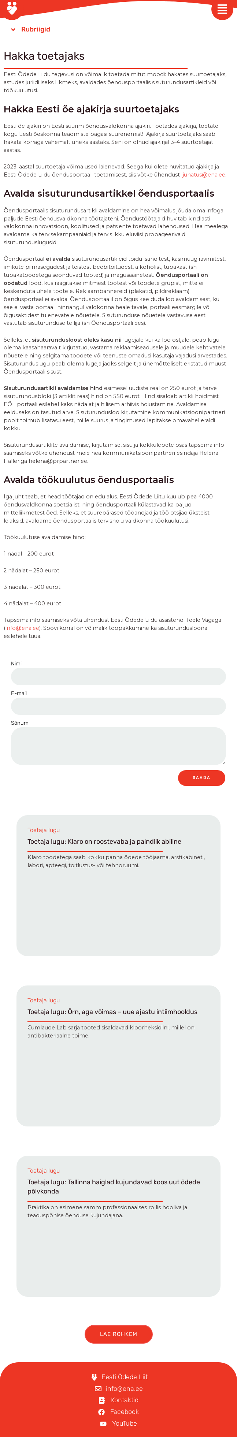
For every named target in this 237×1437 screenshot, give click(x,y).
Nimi (16, 663)
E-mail (19, 693)
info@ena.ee (22, 628)
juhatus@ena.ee (204, 174)
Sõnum (20, 723)
